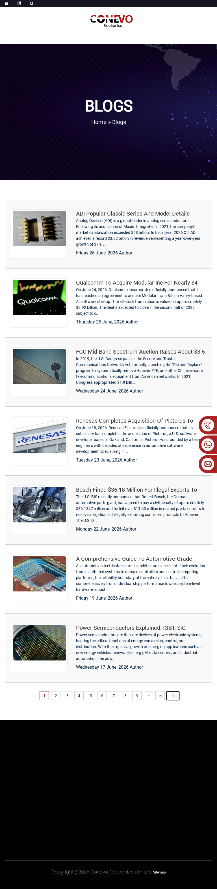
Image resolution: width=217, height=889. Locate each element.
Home (99, 122)
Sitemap (159, 872)
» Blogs (117, 122)
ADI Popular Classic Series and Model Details (133, 213)
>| (160, 695)
